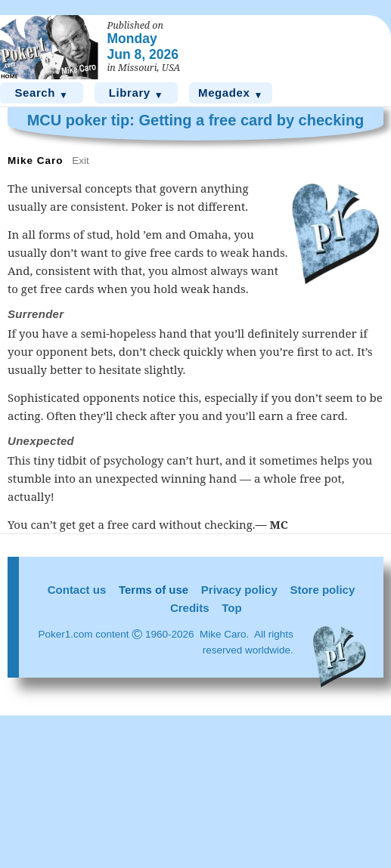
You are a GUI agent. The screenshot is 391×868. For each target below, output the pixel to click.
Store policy (322, 589)
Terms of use (153, 589)
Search (41, 93)
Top (231, 607)
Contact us (77, 589)
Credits (189, 607)
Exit (80, 160)
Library (136, 93)
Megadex (230, 93)
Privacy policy (239, 589)
